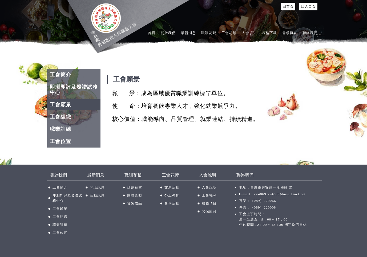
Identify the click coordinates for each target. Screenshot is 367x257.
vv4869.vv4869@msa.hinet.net (280, 194)
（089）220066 (263, 201)
